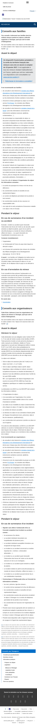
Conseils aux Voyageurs (10, 651)
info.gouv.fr (30, 720)
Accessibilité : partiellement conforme (24, 711)
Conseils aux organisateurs (17, 308)
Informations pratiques (9, 659)
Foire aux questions (8, 681)
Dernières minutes (8, 657)
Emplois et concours (8, 2)
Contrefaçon (8, 674)
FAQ (31, 709)
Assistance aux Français (11, 677)
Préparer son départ (10, 662)
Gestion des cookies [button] (27, 713)
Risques (7, 679)
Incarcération (7, 302)
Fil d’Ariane (10, 103)
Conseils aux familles (14, 31)
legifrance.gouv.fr (21, 720)
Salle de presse (7, 6)
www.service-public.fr (11, 77)
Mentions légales (8, 711)
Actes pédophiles (10, 672)
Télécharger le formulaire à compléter (18, 81)
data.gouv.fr (21, 722)
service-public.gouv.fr (9, 720)
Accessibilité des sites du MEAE (12, 713)
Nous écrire (24, 709)
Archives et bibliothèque (9, 10)
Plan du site (16, 709)
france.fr (14, 722)
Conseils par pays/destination (11, 655)
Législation (7, 664)
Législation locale (10, 670)
